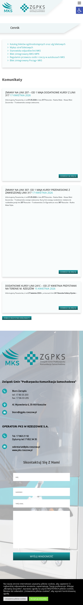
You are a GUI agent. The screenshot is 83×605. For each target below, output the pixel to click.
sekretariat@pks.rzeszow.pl (26, 446)
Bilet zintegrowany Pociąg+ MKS (26, 60)
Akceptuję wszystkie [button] (39, 599)
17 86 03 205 (22, 398)
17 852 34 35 (30, 439)
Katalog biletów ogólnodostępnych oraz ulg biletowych (37, 44)
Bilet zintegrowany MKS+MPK (24, 53)
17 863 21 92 (22, 436)
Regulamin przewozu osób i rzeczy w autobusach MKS (37, 57)
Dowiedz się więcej (68, 176)
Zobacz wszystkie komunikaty (17, 318)
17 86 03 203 (22, 394)
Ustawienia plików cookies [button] (15, 599)
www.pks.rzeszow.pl (22, 450)
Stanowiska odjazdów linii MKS (25, 50)
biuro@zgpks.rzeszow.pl (24, 412)
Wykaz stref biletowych (21, 47)
